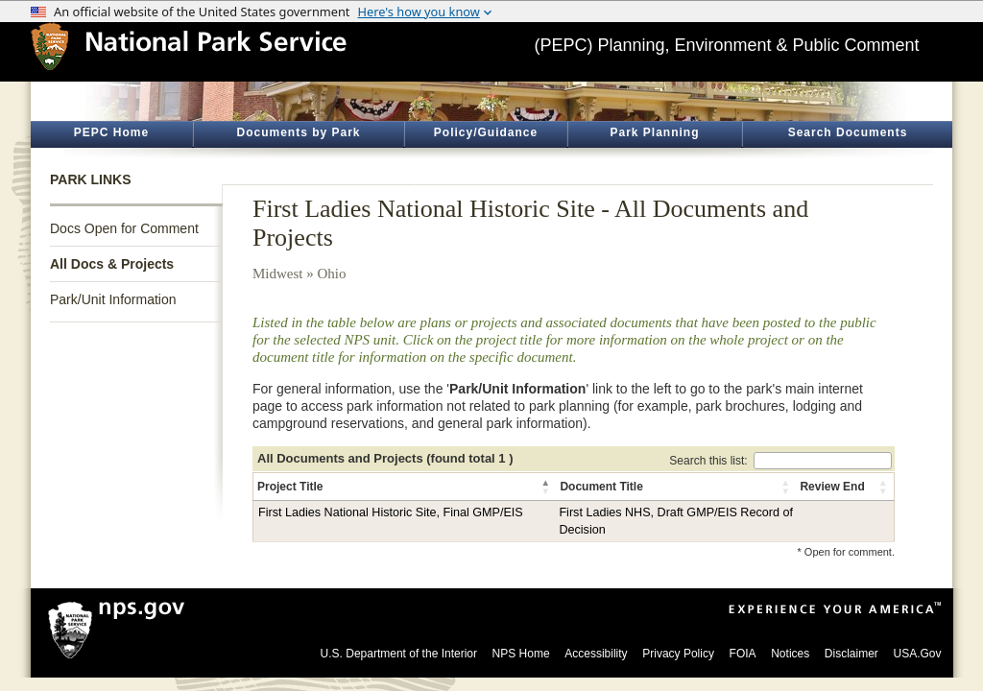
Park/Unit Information (113, 299)
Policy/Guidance (486, 132)
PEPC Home (111, 132)
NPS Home (521, 653)
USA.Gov (917, 653)
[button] (546, 486)
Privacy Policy (678, 653)
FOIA (743, 653)
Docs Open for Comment (124, 228)
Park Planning (654, 132)
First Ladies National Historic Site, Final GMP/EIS (390, 512)
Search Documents (848, 132)
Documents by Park (298, 132)
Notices (790, 653)
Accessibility (595, 653)
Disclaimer (851, 653)
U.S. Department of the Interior (399, 653)
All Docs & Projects (112, 264)
